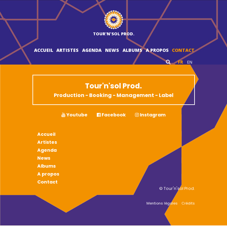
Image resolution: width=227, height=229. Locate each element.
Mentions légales (162, 203)
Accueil (43, 50)
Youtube (74, 115)
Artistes (67, 50)
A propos (157, 50)
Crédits (188, 203)
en (189, 62)
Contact (183, 50)
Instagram (150, 115)
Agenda (92, 50)
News (112, 50)
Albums (132, 50)
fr (180, 62)
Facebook (111, 115)
